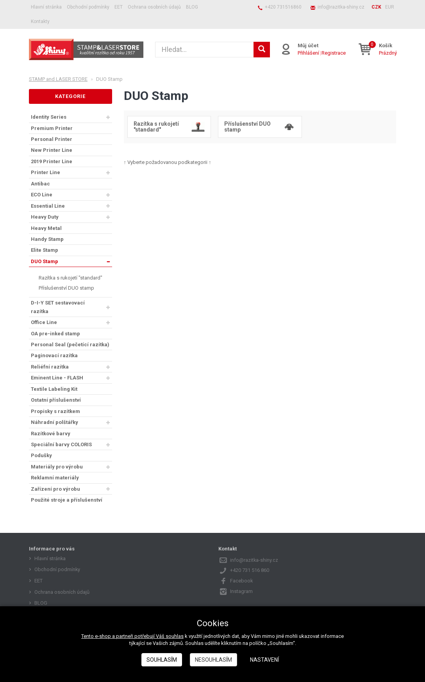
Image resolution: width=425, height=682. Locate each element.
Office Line (44, 322)
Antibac (40, 184)
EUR (389, 7)
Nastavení (264, 660)
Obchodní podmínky (88, 7)
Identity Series (48, 117)
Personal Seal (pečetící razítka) (70, 344)
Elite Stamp (44, 250)
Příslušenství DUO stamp (66, 288)
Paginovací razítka (54, 355)
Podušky (41, 455)
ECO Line (41, 195)
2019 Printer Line (51, 161)
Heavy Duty (45, 217)
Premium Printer (52, 128)
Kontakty (40, 21)
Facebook (241, 581)
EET (118, 7)
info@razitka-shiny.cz (341, 7)
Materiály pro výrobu (57, 467)
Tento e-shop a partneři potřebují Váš (123, 636)
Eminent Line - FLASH (57, 378)
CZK (376, 7)
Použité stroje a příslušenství (66, 500)
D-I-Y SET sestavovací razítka (58, 307)
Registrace (333, 53)
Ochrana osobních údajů (154, 7)
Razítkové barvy (50, 433)
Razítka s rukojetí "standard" (70, 278)
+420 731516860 (283, 7)
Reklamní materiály (55, 478)
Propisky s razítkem (55, 411)
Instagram (241, 591)
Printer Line (45, 172)
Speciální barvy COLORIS (61, 444)
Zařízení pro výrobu (55, 489)
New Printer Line (51, 150)
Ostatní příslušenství (56, 400)
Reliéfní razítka (50, 367)
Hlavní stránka (46, 7)
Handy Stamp (47, 239)
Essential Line (48, 206)
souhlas (175, 636)
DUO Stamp (44, 261)
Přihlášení (308, 53)
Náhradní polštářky (54, 422)
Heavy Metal (46, 228)
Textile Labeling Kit (54, 389)
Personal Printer (51, 139)
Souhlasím (161, 660)
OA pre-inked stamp (55, 334)
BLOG (192, 7)
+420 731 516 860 (249, 570)
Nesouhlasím (213, 660)
